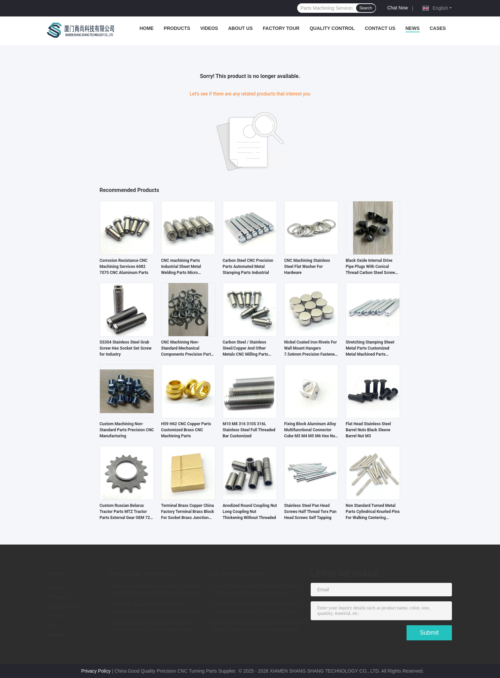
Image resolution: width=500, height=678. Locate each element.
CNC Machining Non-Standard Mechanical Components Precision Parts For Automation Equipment (187, 348)
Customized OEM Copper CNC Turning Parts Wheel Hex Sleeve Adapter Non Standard (154, 627)
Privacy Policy (96, 671)
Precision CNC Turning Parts (141, 573)
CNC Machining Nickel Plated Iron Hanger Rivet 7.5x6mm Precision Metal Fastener (257, 626)
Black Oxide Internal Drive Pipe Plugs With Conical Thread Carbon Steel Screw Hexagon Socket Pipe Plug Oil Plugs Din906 (372, 267)
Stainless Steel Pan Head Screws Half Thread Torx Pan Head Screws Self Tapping (310, 511)
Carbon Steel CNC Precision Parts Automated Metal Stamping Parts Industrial (248, 266)
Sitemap (57, 634)
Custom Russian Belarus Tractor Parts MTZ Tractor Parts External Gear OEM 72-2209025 (126, 512)
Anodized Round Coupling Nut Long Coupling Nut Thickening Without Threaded (250, 511)
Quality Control (332, 28)
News (413, 28)
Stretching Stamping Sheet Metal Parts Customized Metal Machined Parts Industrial (370, 348)
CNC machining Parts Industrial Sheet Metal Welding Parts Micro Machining (181, 267)
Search (365, 8)
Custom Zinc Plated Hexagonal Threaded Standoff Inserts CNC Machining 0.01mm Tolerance (257, 609)
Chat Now (397, 7)
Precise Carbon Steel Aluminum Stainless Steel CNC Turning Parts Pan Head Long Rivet (156, 591)
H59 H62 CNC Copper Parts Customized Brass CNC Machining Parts (186, 430)
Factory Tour (281, 28)
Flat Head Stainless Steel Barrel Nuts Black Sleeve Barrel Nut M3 (368, 430)
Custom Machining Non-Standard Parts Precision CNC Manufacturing (127, 430)
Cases (438, 28)
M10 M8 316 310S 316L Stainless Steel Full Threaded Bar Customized (249, 430)
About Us (240, 28)
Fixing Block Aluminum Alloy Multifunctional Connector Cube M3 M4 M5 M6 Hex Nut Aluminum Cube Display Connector (310, 430)
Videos (209, 28)
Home (147, 28)
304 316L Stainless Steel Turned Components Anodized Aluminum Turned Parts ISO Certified (155, 609)
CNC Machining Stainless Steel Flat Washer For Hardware (307, 266)
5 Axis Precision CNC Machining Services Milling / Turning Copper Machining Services (257, 591)
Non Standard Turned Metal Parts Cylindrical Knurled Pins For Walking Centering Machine (373, 512)
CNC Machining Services (238, 573)
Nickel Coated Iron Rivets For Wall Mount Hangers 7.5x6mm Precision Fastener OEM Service (310, 348)
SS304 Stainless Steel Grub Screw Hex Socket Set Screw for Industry (126, 348)
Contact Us (380, 28)
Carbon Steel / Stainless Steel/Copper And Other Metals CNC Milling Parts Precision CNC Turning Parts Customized (248, 348)
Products (177, 28)
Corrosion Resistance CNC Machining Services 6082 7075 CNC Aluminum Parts (124, 266)
